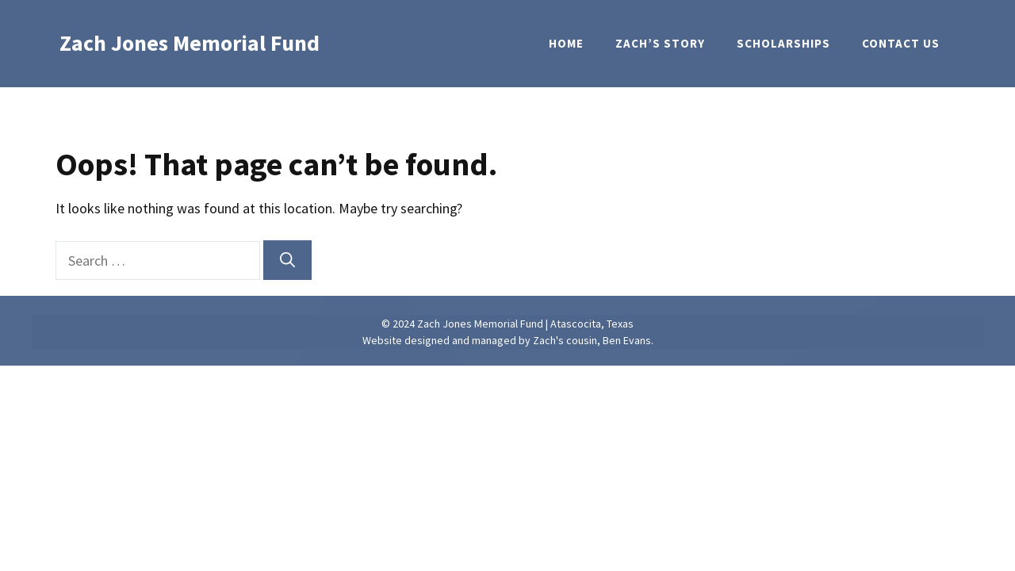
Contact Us (901, 43)
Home (566, 43)
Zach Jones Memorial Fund (189, 43)
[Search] (287, 260)
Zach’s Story (660, 43)
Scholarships (783, 43)
